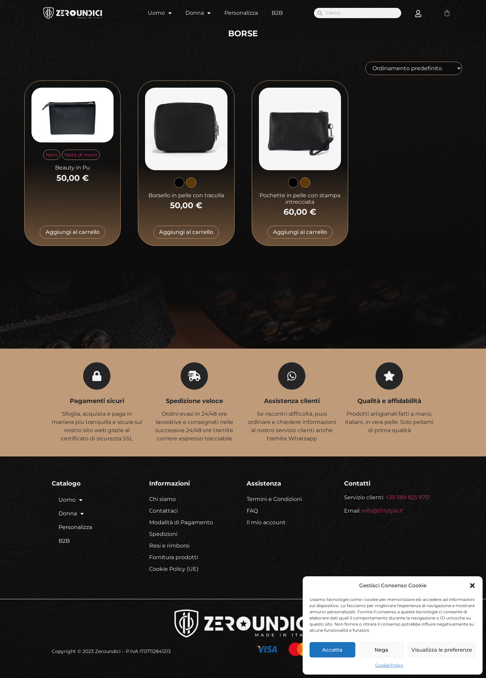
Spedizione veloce (194, 401)
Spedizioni (163, 534)
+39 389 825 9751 (407, 497)
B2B (277, 13)
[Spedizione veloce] (194, 376)
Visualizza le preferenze (441, 649)
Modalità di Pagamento (181, 522)
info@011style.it (382, 510)
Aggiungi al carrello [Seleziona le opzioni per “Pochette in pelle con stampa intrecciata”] (300, 232)
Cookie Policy (389, 665)
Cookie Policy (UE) (173, 569)
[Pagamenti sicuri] (96, 376)
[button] (472, 585)
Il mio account (266, 522)
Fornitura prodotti (173, 557)
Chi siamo (162, 499)
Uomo (160, 13)
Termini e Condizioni (274, 499)
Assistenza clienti (292, 401)
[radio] (51, 155)
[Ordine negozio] (413, 68)
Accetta (332, 649)
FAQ (252, 510)
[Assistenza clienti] (291, 376)
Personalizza (241, 13)
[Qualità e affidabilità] (389, 376)
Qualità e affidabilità (389, 401)
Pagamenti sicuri (97, 401)
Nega (381, 649)
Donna (198, 13)
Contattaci (163, 510)
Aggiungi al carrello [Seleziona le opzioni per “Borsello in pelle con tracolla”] (186, 232)
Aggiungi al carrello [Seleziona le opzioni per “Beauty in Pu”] (72, 232)
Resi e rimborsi (169, 545)
